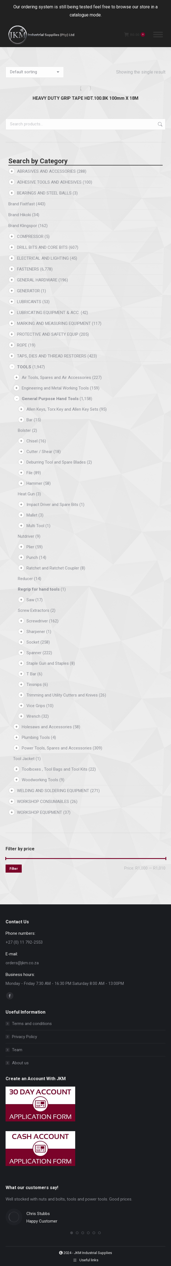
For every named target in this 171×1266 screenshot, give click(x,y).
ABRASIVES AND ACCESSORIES (46, 171)
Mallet (31, 515)
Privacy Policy (24, 1036)
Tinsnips (34, 684)
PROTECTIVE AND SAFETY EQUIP (47, 334)
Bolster (24, 430)
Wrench (33, 716)
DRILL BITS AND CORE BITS (42, 247)
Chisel (32, 441)
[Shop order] (35, 72)
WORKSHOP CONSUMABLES (43, 801)
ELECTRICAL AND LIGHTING (43, 258)
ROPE (22, 345)
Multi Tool (35, 525)
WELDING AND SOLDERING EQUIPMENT (53, 790)
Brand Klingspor (22, 225)
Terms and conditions (32, 1023)
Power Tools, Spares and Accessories (57, 748)
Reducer (25, 578)
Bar (29, 419)
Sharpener (35, 631)
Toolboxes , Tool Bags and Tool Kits (54, 769)
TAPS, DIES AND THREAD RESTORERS (51, 356)
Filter (13, 869)
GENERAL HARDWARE (37, 280)
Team (17, 1049)
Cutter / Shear (39, 451)
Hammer (34, 483)
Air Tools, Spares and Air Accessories (56, 377)
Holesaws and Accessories (47, 726)
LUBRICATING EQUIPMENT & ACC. (48, 312)
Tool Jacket (24, 758)
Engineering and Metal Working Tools (55, 388)
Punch (32, 557)
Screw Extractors (33, 610)
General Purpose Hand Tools (50, 398)
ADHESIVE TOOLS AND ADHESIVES (49, 182)
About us (20, 1062)
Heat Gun (26, 493)
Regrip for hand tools (39, 589)
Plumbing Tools (36, 737)
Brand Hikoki (19, 214)
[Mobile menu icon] (158, 34)
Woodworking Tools (40, 779)
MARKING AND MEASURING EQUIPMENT (54, 323)
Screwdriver (37, 621)
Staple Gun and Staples (47, 663)
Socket (32, 642)
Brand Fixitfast (21, 203)
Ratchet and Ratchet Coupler (52, 568)
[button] (71, 1232)
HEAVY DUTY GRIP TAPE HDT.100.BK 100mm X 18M (85, 98)
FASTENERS (28, 269)
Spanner (33, 652)
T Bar (31, 673)
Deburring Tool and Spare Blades (56, 462)
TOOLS (24, 366)
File (29, 472)
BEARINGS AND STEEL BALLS (44, 193)
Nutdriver (26, 536)
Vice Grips (35, 705)
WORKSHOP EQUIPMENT (39, 812)
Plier (30, 546)
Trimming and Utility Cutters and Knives (62, 695)
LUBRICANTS (29, 301)
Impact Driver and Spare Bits (52, 504)
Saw (30, 599)
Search (159, 124)
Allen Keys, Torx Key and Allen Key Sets (62, 409)
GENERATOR (28, 290)
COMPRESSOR (30, 236)
